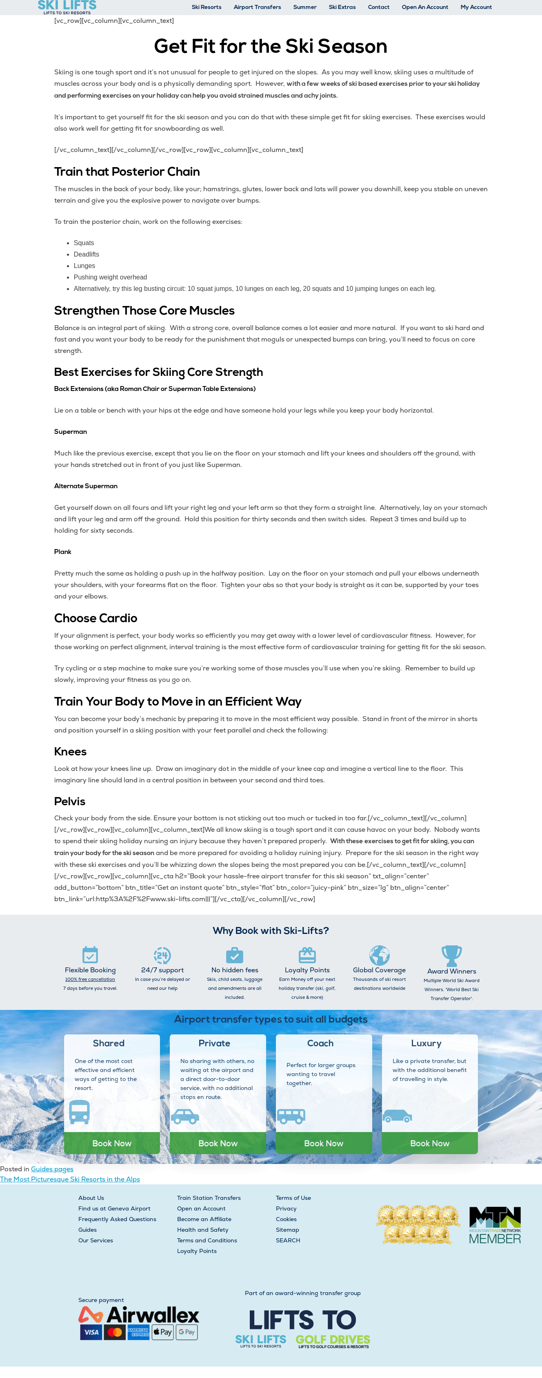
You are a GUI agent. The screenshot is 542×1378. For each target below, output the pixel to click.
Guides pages (52, 1169)
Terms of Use (293, 1198)
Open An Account (425, 7)
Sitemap (287, 1229)
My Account (476, 7)
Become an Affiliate (204, 1219)
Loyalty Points (197, 1251)
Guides (87, 1229)
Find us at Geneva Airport (114, 1208)
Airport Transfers (257, 7)
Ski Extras (342, 7)
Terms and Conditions (207, 1240)
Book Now (112, 1143)
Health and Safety (203, 1229)
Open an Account (201, 1208)
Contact (379, 7)
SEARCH (288, 1240)
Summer (305, 7)
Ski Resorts (207, 7)
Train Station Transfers (209, 1198)
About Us (91, 1198)
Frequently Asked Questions (117, 1219)
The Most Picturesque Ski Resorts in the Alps (70, 1179)
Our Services (95, 1240)
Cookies (286, 1219)
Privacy (286, 1208)
